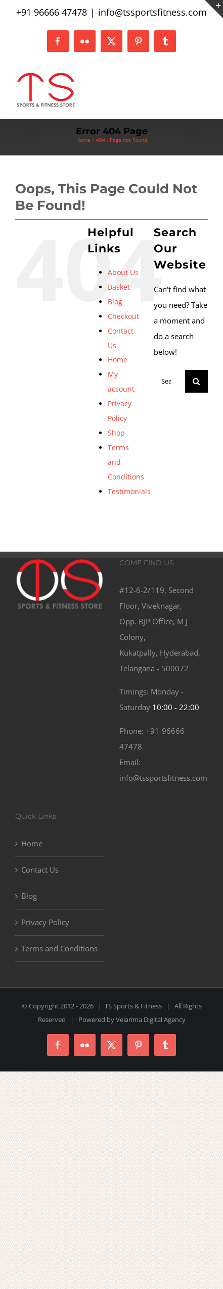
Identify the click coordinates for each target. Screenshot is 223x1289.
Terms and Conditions (59, 948)
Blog (115, 301)
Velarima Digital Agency (151, 1019)
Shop (116, 433)
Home (117, 359)
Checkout (123, 316)
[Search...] (169, 381)
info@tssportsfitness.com (152, 12)
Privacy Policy (45, 922)
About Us (123, 272)
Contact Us (40, 870)
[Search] (196, 381)
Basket (119, 287)
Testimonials (129, 491)
